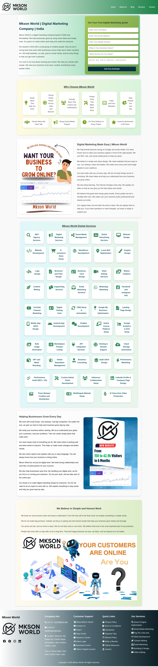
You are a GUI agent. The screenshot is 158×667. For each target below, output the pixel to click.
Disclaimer (108, 631)
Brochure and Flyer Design (59, 275)
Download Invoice (82, 646)
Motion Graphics (127, 273)
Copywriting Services (59, 288)
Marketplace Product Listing (59, 348)
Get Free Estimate (112, 70)
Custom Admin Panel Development (67, 381)
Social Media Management (81, 236)
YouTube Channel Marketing (37, 311)
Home (113, 7)
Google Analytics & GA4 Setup (127, 328)
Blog (132, 7)
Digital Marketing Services (59, 238)
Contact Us (80, 627)
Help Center (80, 634)
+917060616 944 (61, 623)
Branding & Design (140, 649)
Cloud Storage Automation (126, 348)
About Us (123, 7)
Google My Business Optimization (103, 311)
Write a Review (110, 642)
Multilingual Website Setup (82, 395)
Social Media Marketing (142, 630)
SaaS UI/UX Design (104, 361)
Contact (152, 7)
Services (141, 7)
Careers (107, 650)
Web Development (140, 637)
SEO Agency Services (36, 238)
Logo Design (37, 273)
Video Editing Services (104, 275)
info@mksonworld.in (53, 632)
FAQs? (78, 631)
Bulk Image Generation (37, 348)
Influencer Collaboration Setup (96, 381)
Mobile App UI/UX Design (36, 327)
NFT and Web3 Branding (37, 363)
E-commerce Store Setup (61, 255)
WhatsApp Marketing (103, 288)
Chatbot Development (83, 325)
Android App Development (59, 325)
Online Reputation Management (59, 363)
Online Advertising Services (104, 238)
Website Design (126, 236)
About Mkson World (83, 623)
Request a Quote (82, 638)
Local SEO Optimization (105, 252)
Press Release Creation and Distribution (44, 397)
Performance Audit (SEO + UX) (39, 379)
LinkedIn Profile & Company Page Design (123, 381)
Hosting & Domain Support (103, 348)
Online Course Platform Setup (106, 328)
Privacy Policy (109, 623)
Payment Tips (109, 634)
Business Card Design (82, 275)
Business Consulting (82, 361)
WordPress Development (83, 252)
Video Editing (138, 653)
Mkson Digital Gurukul (84, 650)
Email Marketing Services (81, 290)
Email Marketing (139, 645)
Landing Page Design (125, 309)
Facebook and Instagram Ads (126, 291)
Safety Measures (110, 646)
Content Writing (36, 288)
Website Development (38, 252)
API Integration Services (81, 348)
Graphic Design (127, 252)
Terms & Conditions (111, 627)
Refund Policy (109, 638)
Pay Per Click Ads (140, 634)
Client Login (80, 642)
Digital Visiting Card (59, 311)
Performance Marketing (125, 361)
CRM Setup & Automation (81, 311)
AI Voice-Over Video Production (118, 395)
